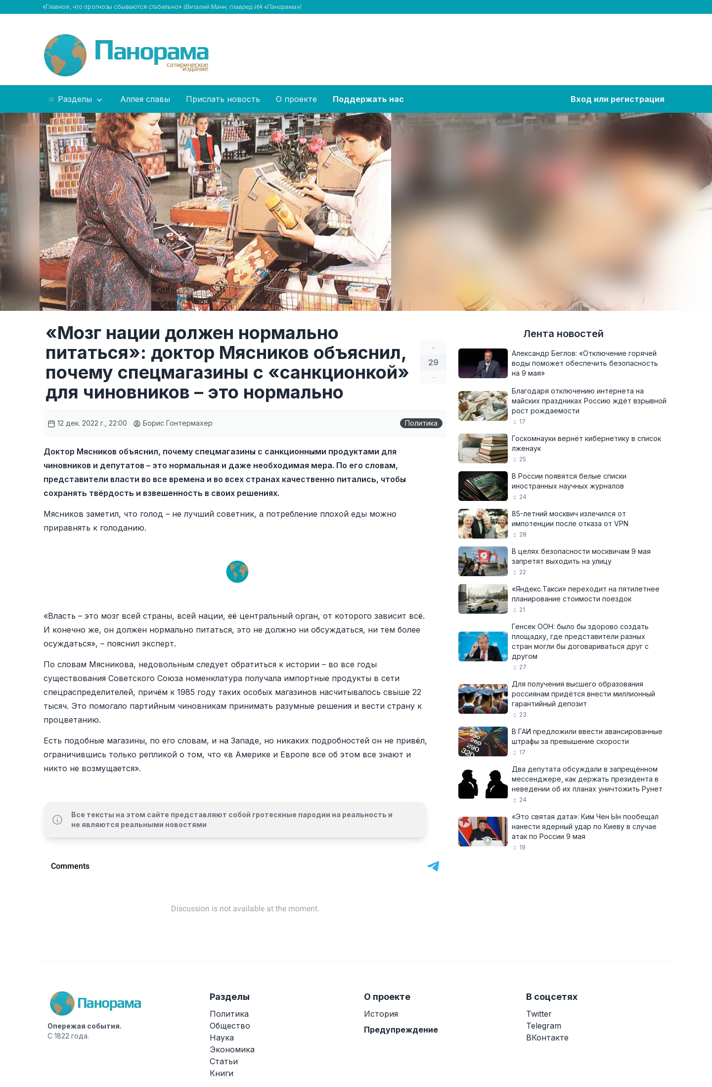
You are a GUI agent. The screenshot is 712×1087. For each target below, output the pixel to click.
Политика (421, 423)
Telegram (543, 1026)
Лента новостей (563, 334)
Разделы (75, 99)
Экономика (232, 1049)
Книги (221, 1073)
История (381, 1014)
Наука (222, 1037)
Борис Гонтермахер (173, 423)
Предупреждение (401, 1030)
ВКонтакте (547, 1037)
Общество (230, 1026)
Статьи (224, 1061)
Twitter (539, 1014)
